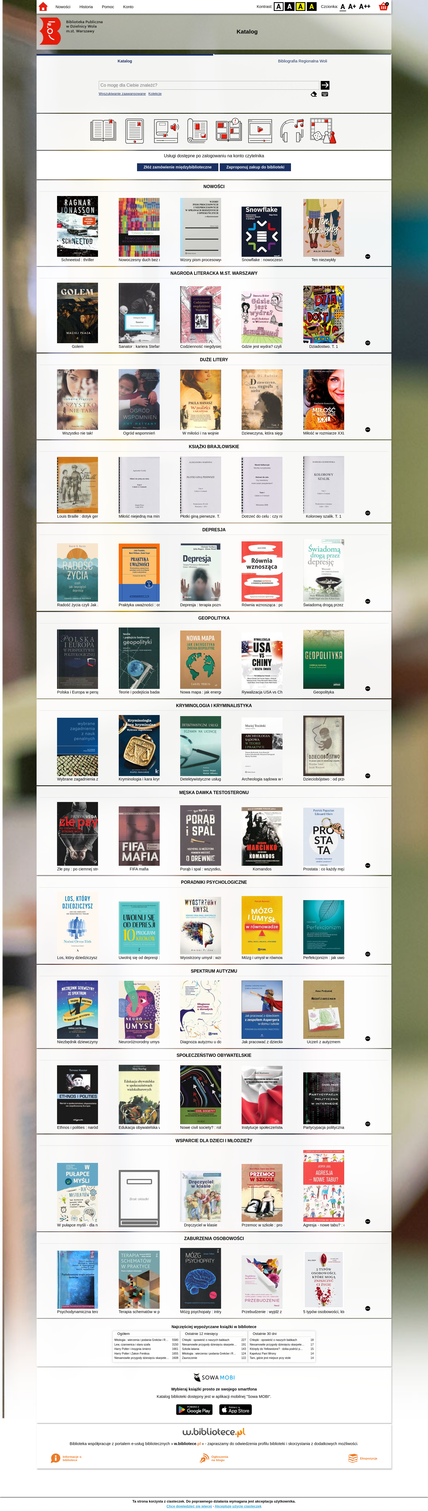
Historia (86, 7)
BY (311, 6)
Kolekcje (155, 94)
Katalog (125, 61)
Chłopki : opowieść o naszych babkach (205, 1339)
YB (301, 6)
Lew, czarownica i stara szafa (132, 1344)
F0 (342, 6)
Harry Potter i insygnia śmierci (132, 1348)
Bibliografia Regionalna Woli (302, 61)
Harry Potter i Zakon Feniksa (131, 1353)
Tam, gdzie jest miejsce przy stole (270, 1357)
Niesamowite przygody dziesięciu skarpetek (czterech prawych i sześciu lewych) (163, 1357)
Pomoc (108, 7)
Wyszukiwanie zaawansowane (122, 94)
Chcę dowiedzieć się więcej (189, 1506)
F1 (352, 6)
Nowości (63, 7)
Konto (128, 7)
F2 (364, 6)
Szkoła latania (190, 1348)
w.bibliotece (187, 1443)
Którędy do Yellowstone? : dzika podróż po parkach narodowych (289, 1348)
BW (289, 6)
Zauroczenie (189, 1357)
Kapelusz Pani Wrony (263, 1353)
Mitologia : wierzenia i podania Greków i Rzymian (144, 1339)
